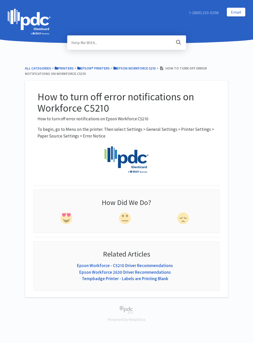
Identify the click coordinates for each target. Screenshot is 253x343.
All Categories (38, 68)
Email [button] (236, 12)
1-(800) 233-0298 (204, 12)
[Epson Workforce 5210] (134, 68)
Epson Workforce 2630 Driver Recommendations (125, 272)
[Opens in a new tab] (126, 308)
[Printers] (64, 68)
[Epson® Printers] (93, 68)
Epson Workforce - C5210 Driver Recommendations (125, 265)
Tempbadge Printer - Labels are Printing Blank (125, 278)
